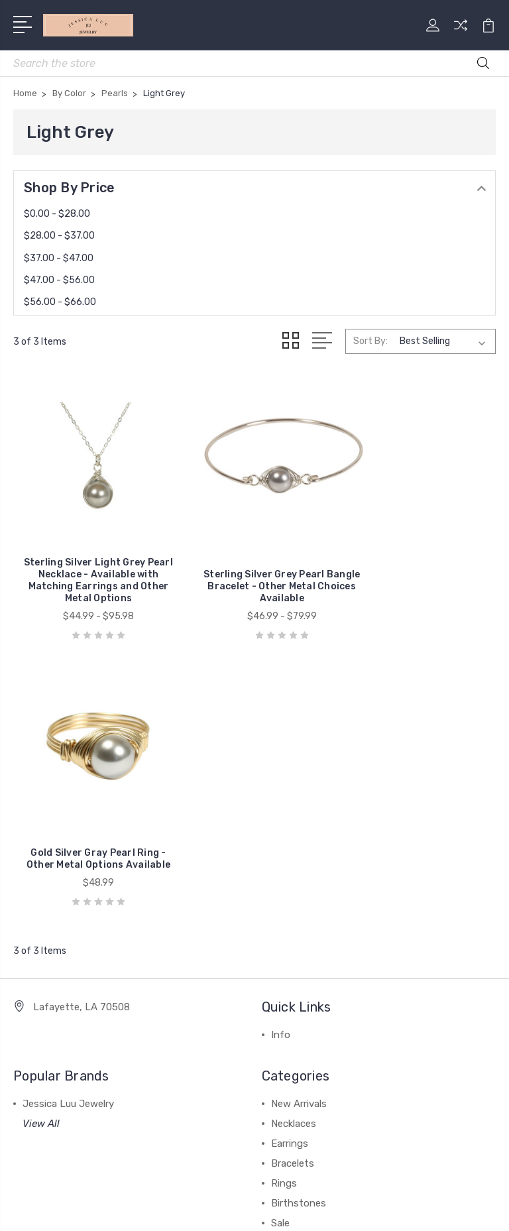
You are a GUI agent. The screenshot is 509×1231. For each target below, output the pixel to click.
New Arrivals (299, 819)
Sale (280, 939)
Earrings (289, 859)
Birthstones (298, 919)
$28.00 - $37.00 (59, 235)
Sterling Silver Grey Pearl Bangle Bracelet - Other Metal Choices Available (254, 568)
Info (280, 750)
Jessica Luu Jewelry (68, 819)
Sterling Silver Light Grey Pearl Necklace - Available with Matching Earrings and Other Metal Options (89, 562)
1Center (308, 1209)
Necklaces (293, 839)
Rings (284, 899)
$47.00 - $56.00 (59, 280)
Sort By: (370, 341)
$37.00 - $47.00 (58, 258)
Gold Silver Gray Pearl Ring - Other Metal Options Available (419, 568)
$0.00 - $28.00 (57, 213)
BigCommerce (323, 1187)
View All (41, 839)
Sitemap (385, 1187)
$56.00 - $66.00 (60, 302)
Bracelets (292, 879)
